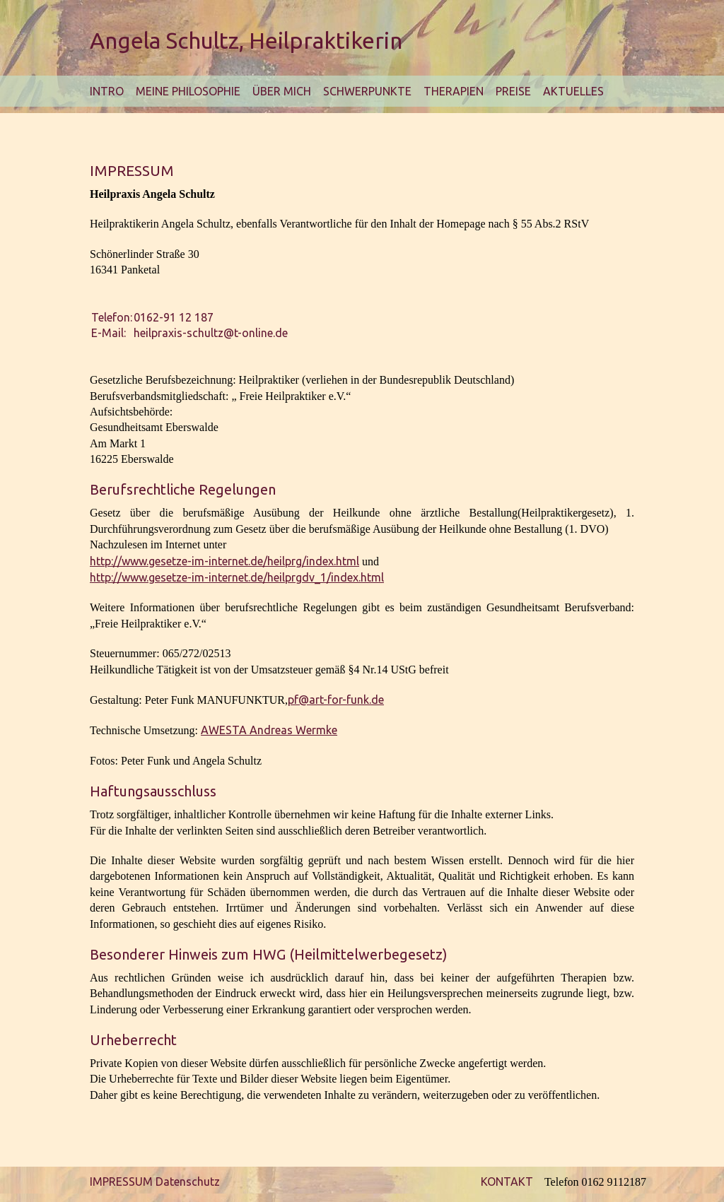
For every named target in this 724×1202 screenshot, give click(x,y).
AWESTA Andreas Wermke (269, 730)
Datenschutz (188, 1181)
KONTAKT (507, 1181)
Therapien (454, 91)
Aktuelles (573, 91)
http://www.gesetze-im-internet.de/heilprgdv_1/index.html (237, 577)
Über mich (281, 91)
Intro (107, 91)
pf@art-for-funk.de (336, 699)
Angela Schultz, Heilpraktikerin (246, 40)
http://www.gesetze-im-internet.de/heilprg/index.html (224, 561)
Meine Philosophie (188, 91)
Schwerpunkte (367, 91)
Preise (513, 91)
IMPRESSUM (121, 1181)
